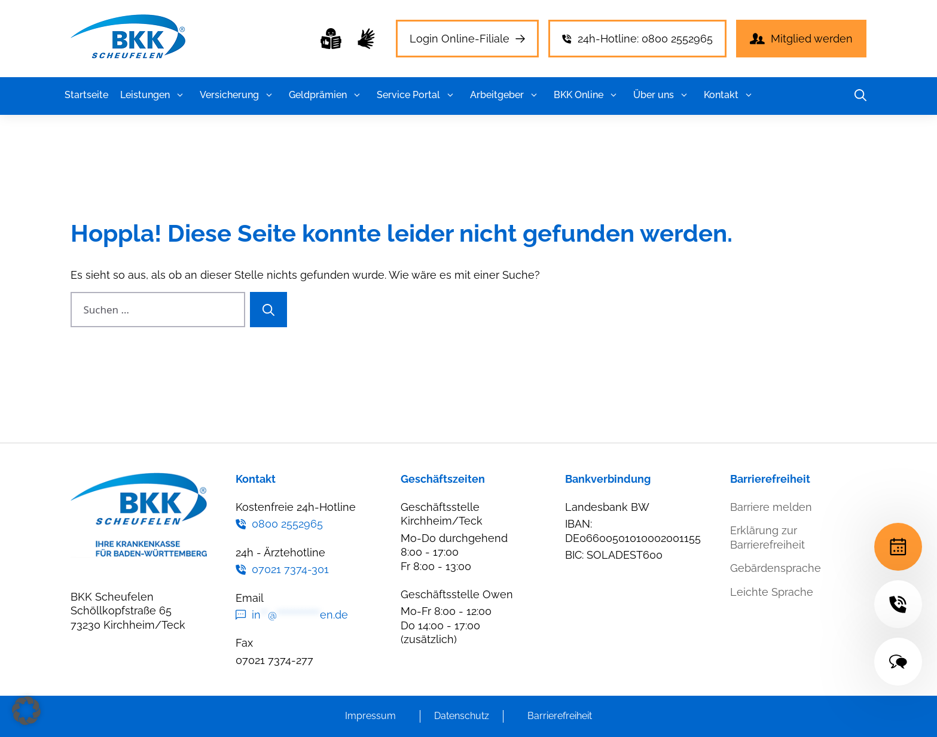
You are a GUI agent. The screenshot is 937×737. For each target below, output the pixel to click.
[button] (180, 95)
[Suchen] (268, 310)
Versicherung (238, 95)
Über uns (662, 95)
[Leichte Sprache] (331, 38)
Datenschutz (461, 715)
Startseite (86, 94)
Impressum (370, 715)
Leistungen (154, 95)
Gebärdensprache (775, 568)
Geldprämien (327, 95)
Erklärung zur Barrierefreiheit (767, 537)
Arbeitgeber (506, 95)
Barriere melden (771, 507)
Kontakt (730, 95)
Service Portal (417, 95)
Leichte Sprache (771, 592)
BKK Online (587, 95)
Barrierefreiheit (559, 715)
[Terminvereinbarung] (898, 547)
